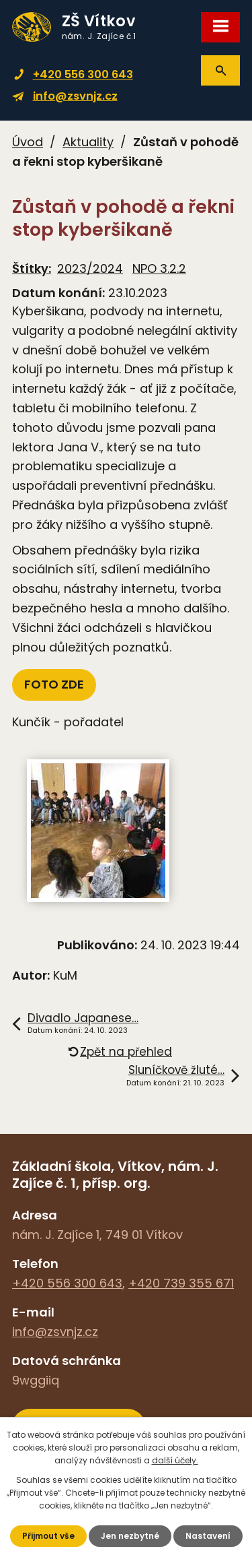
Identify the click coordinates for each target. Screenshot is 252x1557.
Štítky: (31, 268)
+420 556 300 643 (83, 74)
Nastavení (207, 1536)
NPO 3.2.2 (159, 268)
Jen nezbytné (130, 1536)
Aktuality (88, 141)
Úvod (27, 141)
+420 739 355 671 (181, 1283)
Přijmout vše (48, 1536)
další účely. (175, 1460)
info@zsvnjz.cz (75, 96)
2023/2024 (90, 268)
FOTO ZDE (54, 684)
